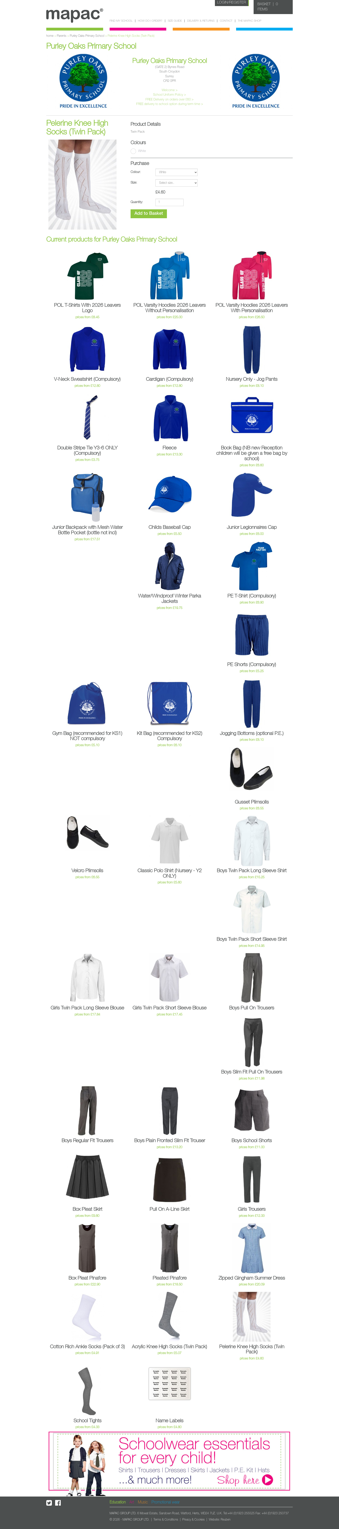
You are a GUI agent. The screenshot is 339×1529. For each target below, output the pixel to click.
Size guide (175, 20)
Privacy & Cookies (193, 1519)
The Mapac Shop (249, 20)
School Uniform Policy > (169, 94)
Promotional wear (166, 1502)
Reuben (225, 1519)
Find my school (121, 20)
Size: (134, 182)
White (138, 151)
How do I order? (150, 20)
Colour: (136, 172)
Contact (226, 20)
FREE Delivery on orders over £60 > (169, 99)
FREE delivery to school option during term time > (169, 104)
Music (143, 1502)
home (49, 35)
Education (118, 1502)
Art (132, 1502)
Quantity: (137, 202)
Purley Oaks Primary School (87, 35)
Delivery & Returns (200, 20)
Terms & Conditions (166, 1519)
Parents (61, 35)
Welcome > (169, 90)
